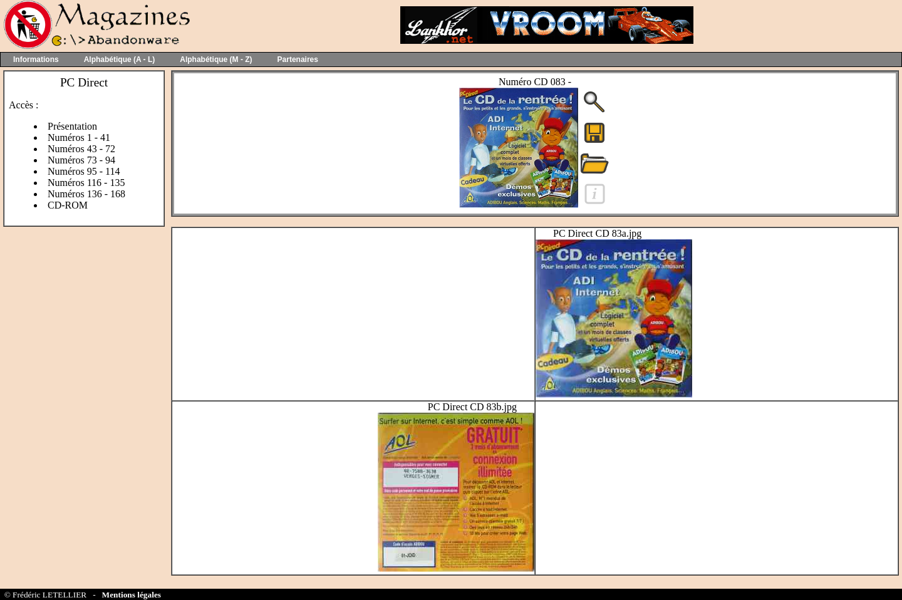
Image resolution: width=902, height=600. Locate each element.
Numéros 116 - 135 (86, 182)
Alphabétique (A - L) (119, 59)
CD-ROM (68, 205)
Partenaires (297, 59)
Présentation (72, 126)
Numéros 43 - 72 (81, 148)
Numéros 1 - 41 (79, 137)
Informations (36, 59)
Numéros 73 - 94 (81, 160)
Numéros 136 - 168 (86, 194)
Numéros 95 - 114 (84, 171)
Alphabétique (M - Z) (216, 59)
